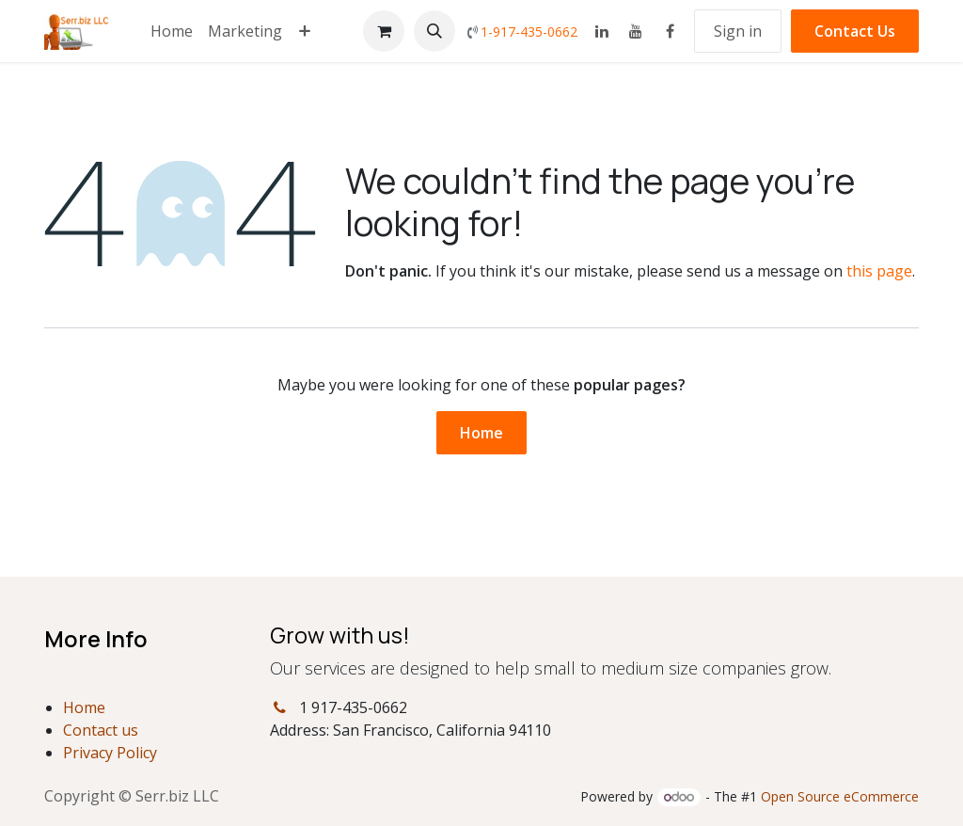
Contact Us (854, 31)
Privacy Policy (110, 752)
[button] (434, 31)
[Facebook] (670, 31)
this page (879, 271)
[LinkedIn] (602, 31)
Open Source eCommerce (840, 796)
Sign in (738, 31)
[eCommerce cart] (383, 31)
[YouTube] (636, 31)
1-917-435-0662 (529, 31)
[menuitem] (171, 31)
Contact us (100, 730)
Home (481, 432)
